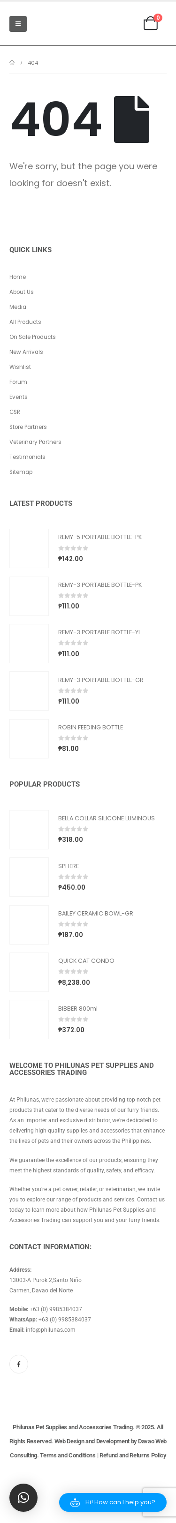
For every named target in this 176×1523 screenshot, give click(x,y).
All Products (25, 322)
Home (17, 277)
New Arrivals (26, 352)
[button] (113, 1502)
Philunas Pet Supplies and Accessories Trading (72, 1427)
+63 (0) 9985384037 (56, 1309)
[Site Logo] (56, 24)
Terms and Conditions (68, 1455)
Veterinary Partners (35, 442)
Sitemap (20, 472)
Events (18, 397)
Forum (18, 382)
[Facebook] (18, 1364)
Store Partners (28, 427)
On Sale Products (32, 337)
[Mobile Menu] (18, 24)
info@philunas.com (51, 1330)
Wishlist (20, 367)
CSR (14, 412)
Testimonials (27, 457)
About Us (21, 292)
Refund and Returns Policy (132, 1455)
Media (17, 307)
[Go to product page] (29, 548)
